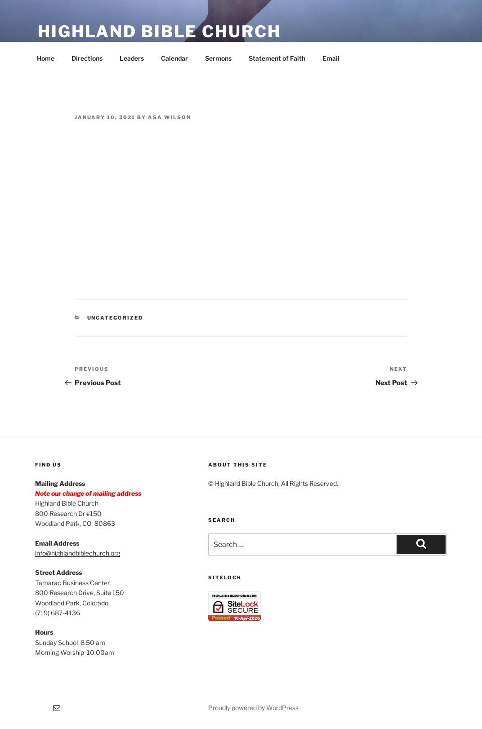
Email (330, 58)
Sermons (218, 58)
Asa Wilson (169, 117)
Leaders (132, 58)
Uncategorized (115, 318)
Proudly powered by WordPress (253, 707)
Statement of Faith (277, 58)
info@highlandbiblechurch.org (77, 553)
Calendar (174, 58)
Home (45, 58)
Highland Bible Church (159, 31)
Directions (87, 58)
